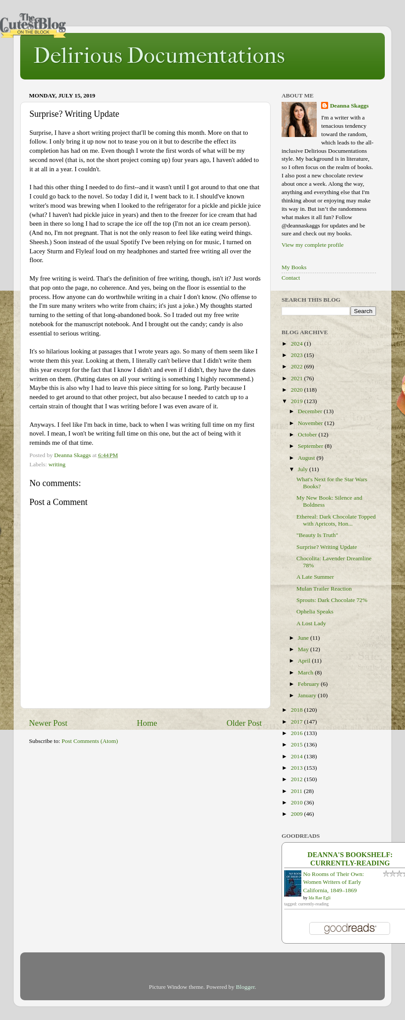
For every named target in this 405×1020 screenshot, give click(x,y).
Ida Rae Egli (320, 897)
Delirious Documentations (159, 55)
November (311, 423)
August (307, 457)
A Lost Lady (311, 623)
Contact (291, 277)
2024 (297, 343)
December (311, 411)
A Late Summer (315, 576)
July (303, 469)
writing (56, 464)
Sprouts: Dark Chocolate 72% (332, 600)
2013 (297, 767)
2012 (297, 779)
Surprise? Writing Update (327, 547)
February (309, 684)
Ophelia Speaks (315, 611)
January (308, 695)
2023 (297, 355)
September (311, 446)
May (304, 649)
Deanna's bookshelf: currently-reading (350, 859)
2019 (297, 401)
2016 (297, 733)
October (308, 434)
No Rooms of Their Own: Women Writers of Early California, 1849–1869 (333, 882)
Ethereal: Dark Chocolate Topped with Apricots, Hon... (336, 520)
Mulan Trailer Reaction (324, 588)
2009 (297, 814)
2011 (297, 791)
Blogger (245, 987)
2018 (297, 709)
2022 (297, 366)
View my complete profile (313, 244)
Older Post (244, 723)
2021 (297, 378)
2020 (297, 389)
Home (147, 723)
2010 (297, 802)
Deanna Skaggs (349, 105)
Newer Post (48, 723)
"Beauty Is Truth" (317, 535)
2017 (297, 721)
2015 (297, 744)
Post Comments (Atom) (89, 741)
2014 (297, 756)
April (305, 660)
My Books (294, 267)
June (304, 637)
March (306, 672)
